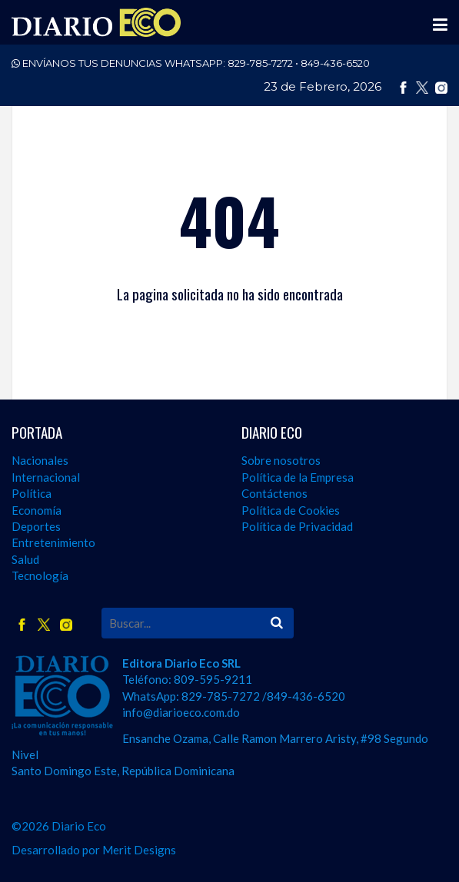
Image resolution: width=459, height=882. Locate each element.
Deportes (36, 526)
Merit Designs (139, 850)
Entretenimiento (53, 542)
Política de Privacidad (297, 526)
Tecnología (40, 575)
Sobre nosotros (281, 460)
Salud (25, 559)
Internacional (46, 477)
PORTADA (37, 432)
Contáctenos (274, 493)
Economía (37, 510)
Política (32, 493)
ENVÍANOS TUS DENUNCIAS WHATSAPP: (191, 63)
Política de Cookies (290, 510)
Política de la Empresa (297, 477)
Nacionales (40, 460)
